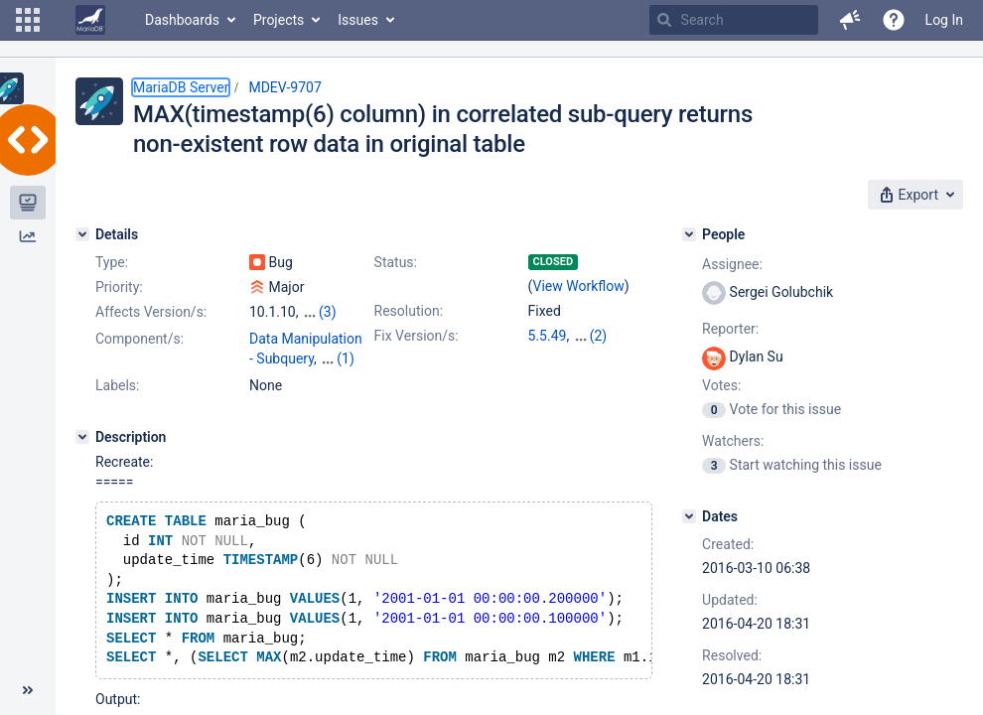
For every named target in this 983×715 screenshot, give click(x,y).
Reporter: (730, 329)
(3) (328, 312)
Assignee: (732, 264)
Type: (111, 262)
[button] (28, 20)
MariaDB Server (180, 87)
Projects (278, 20)
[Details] (82, 234)
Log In (944, 20)
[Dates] (689, 516)
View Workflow (579, 286)
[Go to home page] (90, 20)
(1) (345, 358)
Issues (358, 20)
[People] (689, 234)
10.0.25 (596, 336)
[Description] (82, 437)
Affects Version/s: (151, 312)
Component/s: (139, 339)
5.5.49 (547, 336)
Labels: (117, 385)
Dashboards (182, 20)
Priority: (119, 287)
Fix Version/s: (416, 336)
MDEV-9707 (284, 87)
